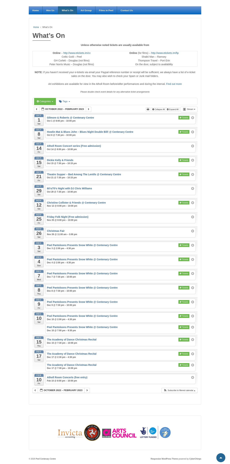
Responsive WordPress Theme (164, 459)
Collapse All (158, 109)
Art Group (85, 10)
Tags (64, 101)
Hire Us (50, 10)
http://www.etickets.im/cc (77, 53)
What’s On (67, 10)
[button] (179, 390)
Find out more (174, 83)
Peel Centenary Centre (45, 459)
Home (35, 10)
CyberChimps (195, 459)
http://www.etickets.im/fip (165, 53)
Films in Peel (106, 10)
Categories (45, 101)
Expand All (173, 109)
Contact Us (127, 10)
